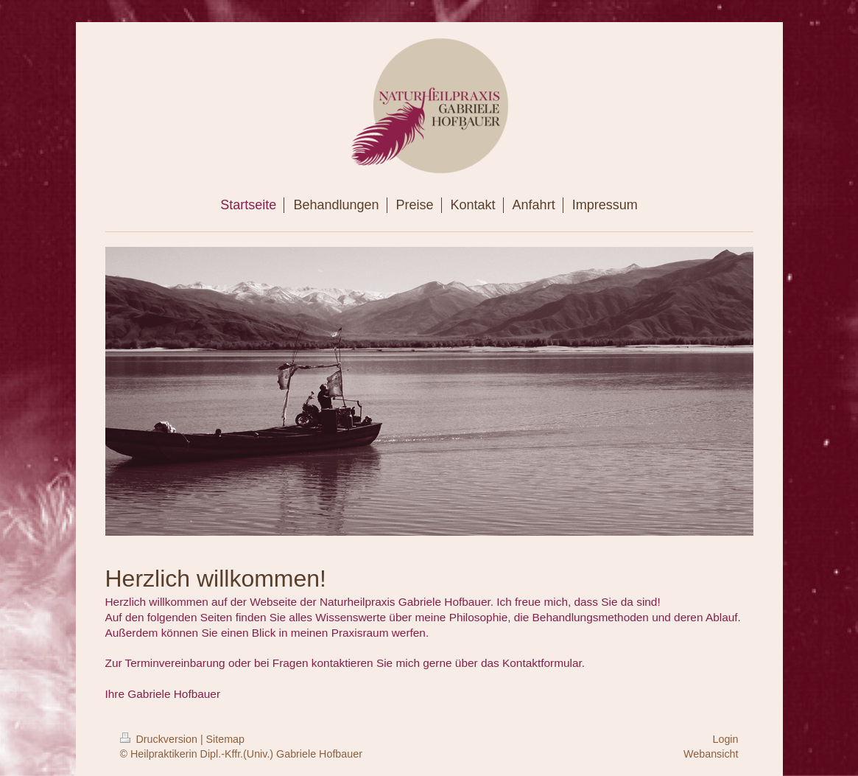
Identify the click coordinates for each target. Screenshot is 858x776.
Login (726, 739)
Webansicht (710, 754)
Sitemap (225, 739)
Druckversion (160, 739)
